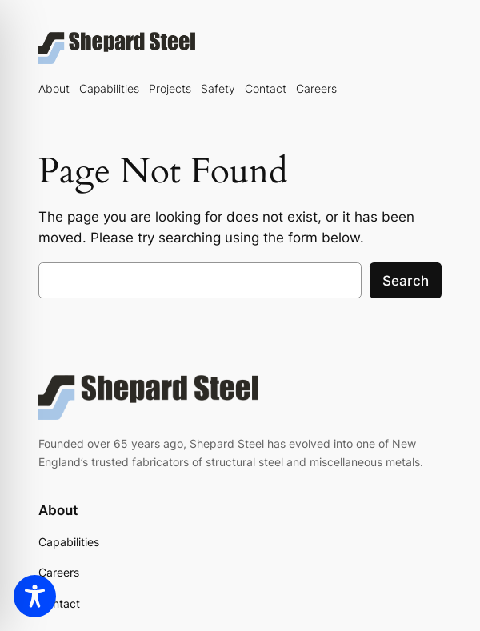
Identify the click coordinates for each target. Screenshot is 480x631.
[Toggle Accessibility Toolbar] (35, 596)
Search (405, 281)
